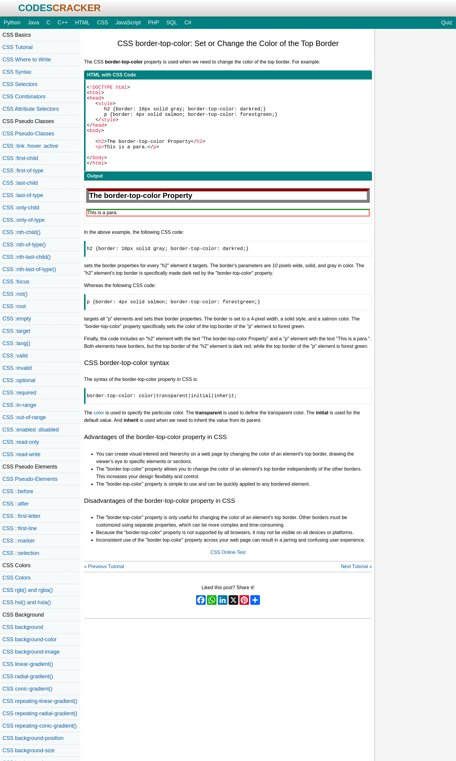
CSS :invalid (17, 368)
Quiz (446, 23)
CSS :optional (19, 380)
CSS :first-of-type (22, 171)
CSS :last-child (20, 183)
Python (12, 23)
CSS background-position (33, 738)
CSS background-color (29, 639)
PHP (153, 23)
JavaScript (128, 23)
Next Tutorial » (356, 588)
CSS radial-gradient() (27, 676)
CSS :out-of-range (24, 417)
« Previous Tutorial (104, 588)
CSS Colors (16, 578)
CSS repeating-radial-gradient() (39, 713)
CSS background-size (28, 750)
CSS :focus (16, 282)
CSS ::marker (18, 541)
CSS (102, 23)
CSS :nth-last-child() (26, 257)
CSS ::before (17, 491)
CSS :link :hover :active (30, 146)
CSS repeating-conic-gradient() (39, 726)
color (99, 434)
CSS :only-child (20, 208)
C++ (63, 23)
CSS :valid (15, 356)
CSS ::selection (20, 553)
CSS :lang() (16, 343)
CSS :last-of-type (22, 195)
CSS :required (19, 393)
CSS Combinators (23, 97)
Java (33, 23)
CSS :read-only (20, 442)
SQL (171, 23)
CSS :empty (16, 319)
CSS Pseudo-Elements (30, 479)
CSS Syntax (17, 72)
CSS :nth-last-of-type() (29, 269)
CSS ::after (15, 504)
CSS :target (16, 331)
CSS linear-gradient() (27, 664)
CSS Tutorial (17, 47)
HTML (82, 23)
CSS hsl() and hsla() (26, 602)
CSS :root (14, 306)
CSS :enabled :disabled (30, 430)
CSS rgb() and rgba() (27, 590)
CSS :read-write (21, 454)
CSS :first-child (20, 158)
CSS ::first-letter (21, 516)
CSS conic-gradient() (27, 689)
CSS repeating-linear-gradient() (39, 701)
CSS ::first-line (19, 528)
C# (187, 23)
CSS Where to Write (26, 60)
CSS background (22, 627)
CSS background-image (31, 652)
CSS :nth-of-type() (24, 245)
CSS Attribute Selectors (30, 109)
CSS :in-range (19, 405)
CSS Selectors (19, 84)
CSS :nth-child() (21, 232)
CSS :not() (15, 294)
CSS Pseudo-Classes (28, 134)
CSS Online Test (227, 574)
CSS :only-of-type (23, 220)
